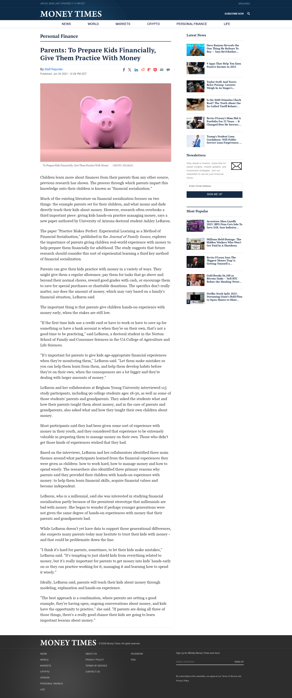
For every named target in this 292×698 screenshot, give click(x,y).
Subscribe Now (234, 14)
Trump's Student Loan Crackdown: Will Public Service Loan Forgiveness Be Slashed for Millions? (224, 141)
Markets (123, 24)
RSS (133, 660)
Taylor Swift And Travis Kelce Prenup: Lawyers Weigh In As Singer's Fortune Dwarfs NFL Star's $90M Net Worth (223, 88)
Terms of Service (96, 666)
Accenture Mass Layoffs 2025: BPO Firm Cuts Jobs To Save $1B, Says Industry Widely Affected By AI (224, 225)
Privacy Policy (94, 660)
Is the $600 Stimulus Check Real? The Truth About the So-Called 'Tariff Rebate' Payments (224, 104)
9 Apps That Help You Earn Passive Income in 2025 (224, 65)
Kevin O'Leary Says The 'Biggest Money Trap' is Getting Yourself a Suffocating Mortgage (221, 262)
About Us (91, 654)
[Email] (162, 69)
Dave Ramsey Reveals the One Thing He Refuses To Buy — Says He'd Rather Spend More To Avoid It (223, 49)
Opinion (45, 678)
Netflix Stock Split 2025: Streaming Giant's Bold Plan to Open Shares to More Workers (224, 298)
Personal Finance (192, 24)
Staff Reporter (54, 69)
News (66, 24)
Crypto (153, 24)
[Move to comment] (168, 69)
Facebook (137, 654)
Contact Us (92, 672)
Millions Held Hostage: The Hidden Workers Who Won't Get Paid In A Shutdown (224, 242)
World (93, 24)
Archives (244, 4)
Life (227, 24)
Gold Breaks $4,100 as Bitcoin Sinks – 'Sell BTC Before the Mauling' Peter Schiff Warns (223, 280)
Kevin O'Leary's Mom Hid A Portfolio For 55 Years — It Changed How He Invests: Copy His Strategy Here (224, 122)
